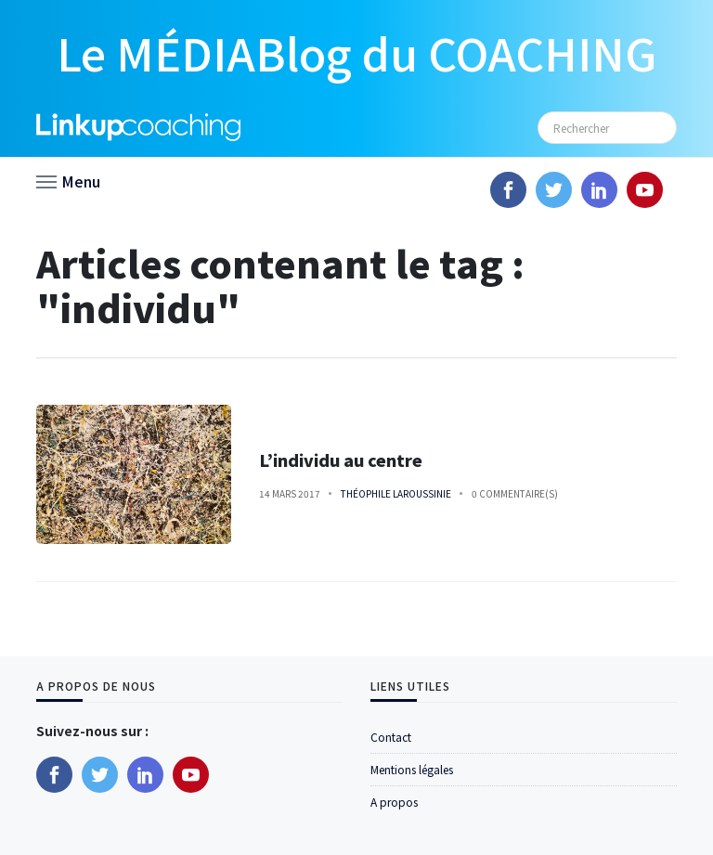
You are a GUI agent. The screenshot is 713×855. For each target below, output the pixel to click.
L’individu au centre (340, 460)
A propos (394, 802)
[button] (68, 180)
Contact (390, 737)
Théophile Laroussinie (396, 493)
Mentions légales (411, 769)
